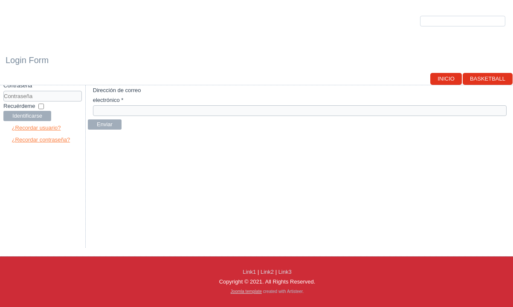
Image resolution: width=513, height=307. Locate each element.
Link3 (285, 272)
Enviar (105, 124)
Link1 (249, 272)
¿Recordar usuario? (36, 128)
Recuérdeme (19, 106)
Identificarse (27, 116)
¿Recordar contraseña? (41, 139)
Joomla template (246, 291)
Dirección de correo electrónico (117, 95)
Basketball (487, 78)
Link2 (267, 272)
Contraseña (17, 85)
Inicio (446, 78)
